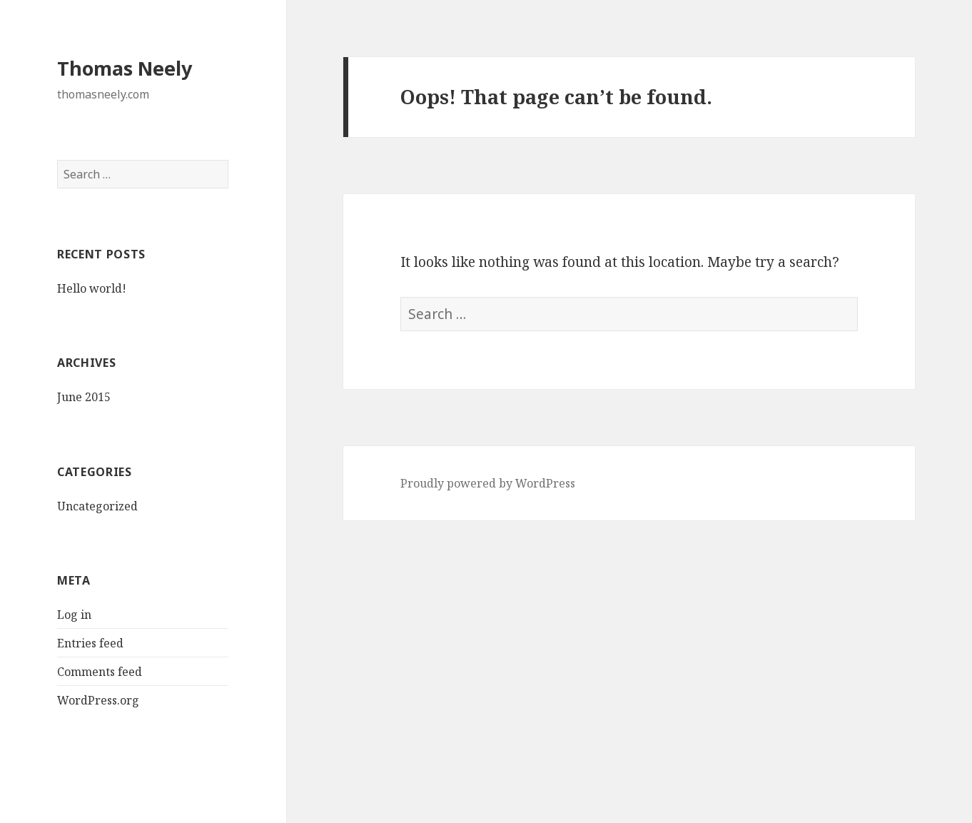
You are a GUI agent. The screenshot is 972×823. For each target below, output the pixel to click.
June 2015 (84, 397)
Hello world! (91, 288)
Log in (74, 614)
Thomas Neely (124, 68)
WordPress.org (98, 700)
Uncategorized (97, 506)
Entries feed (90, 643)
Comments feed (99, 672)
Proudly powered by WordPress (487, 483)
